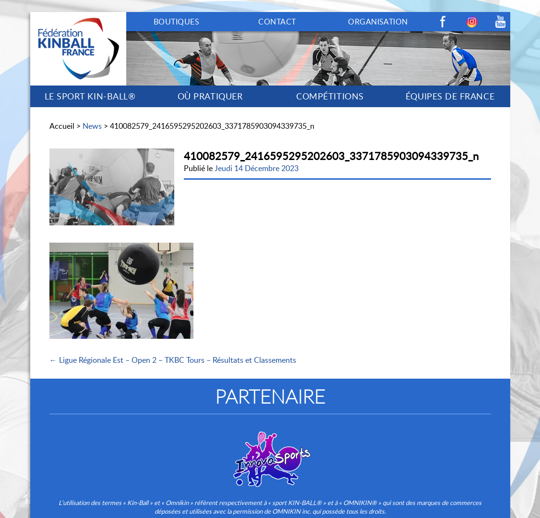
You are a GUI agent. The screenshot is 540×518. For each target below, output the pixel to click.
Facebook (443, 21)
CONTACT (277, 21)
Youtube (500, 21)
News (92, 126)
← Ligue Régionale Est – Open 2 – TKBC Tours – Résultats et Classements (172, 360)
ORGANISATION (378, 21)
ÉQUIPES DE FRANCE (450, 96)
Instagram (471, 21)
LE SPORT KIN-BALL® (90, 96)
